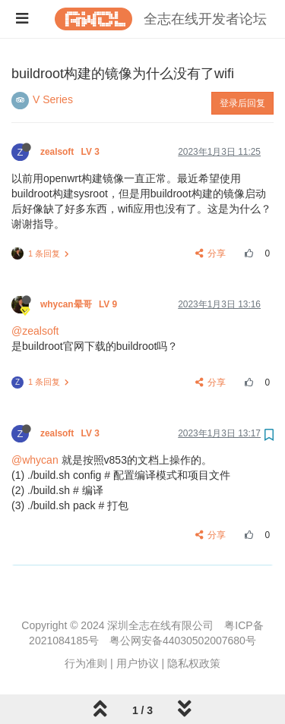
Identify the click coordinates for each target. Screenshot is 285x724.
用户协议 (137, 663)
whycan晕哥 (79, 304)
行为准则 (86, 663)
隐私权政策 (193, 663)
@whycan (35, 460)
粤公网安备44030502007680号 (182, 640)
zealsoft (71, 151)
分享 (211, 253)
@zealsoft (35, 331)
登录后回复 (242, 103)
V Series (53, 99)
